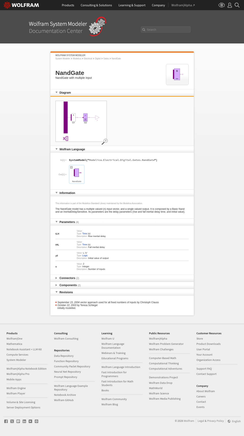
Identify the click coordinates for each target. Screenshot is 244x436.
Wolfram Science (159, 393)
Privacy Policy (215, 421)
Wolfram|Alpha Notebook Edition (27, 368)
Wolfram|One (14, 338)
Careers (201, 396)
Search (151, 29)
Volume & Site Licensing (21, 402)
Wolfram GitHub (64, 400)
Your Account (204, 354)
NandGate (116, 58)
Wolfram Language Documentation (112, 345)
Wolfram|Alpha (158, 338)
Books (105, 390)
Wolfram (189, 421)
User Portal (203, 349)
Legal (201, 421)
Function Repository (66, 361)
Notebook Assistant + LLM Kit (24, 349)
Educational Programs (114, 358)
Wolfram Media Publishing (165, 398)
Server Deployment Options (23, 407)
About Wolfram (205, 391)
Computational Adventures (165, 368)
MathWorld (155, 388)
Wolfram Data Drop (160, 383)
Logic (85, 255)
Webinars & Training (113, 353)
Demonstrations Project (163, 377)
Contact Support (206, 374)
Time (84, 233)
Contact (201, 402)
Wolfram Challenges (161, 349)
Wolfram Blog (109, 404)
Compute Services (17, 354)
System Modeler (63, 58)
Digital (98, 58)
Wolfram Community (114, 399)
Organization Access (208, 360)
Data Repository (64, 356)
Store (199, 338)
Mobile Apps (14, 379)
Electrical (88, 58)
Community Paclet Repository (72, 366)
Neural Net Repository (67, 371)
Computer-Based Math (162, 358)
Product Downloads (208, 344)
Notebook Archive (65, 395)
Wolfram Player (16, 393)
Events (200, 407)
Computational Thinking (164, 363)
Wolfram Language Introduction (120, 367)
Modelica (77, 58)
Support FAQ (204, 368)
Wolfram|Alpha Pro (18, 374)
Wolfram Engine (16, 388)
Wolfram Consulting (66, 338)
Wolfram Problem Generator (166, 344)
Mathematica (14, 344)
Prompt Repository (65, 377)
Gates (106, 58)
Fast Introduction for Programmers (114, 374)
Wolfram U (107, 338)
